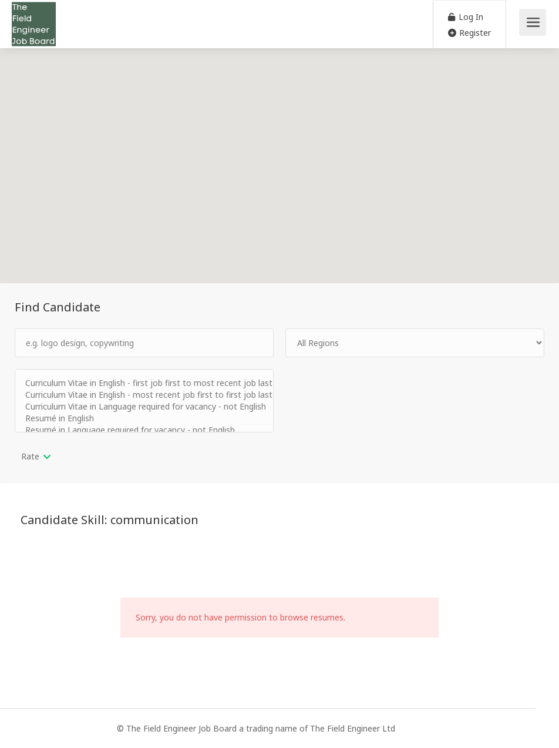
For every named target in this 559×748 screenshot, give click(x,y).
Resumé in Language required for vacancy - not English (144, 430)
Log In (465, 16)
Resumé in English (144, 418)
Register (469, 32)
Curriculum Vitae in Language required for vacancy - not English (144, 406)
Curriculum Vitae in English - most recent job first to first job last (144, 395)
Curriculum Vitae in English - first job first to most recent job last (144, 383)
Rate (30, 456)
